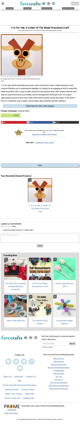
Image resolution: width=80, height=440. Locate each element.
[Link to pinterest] (24, 363)
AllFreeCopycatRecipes (58, 384)
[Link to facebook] (8, 363)
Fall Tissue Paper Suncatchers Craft (40, 286)
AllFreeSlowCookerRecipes (59, 387)
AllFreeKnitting (58, 363)
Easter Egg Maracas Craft (64, 286)
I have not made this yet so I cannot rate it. (18, 231)
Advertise (18, 378)
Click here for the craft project (40, 107)
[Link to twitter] (16, 363)
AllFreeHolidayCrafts (58, 366)
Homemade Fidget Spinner (64, 323)
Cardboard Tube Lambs (44, 144)
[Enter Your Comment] (40, 239)
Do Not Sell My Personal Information (20, 386)
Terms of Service (12, 399)
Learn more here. (11, 414)
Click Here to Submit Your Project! (44, 136)
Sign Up (72, 345)
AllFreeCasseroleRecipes (58, 390)
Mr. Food (59, 378)
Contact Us (31, 378)
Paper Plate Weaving (16, 322)
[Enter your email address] (55, 345)
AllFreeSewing (58, 375)
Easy (40, 166)
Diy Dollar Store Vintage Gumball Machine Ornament (15, 288)
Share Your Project (13, 395)
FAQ (19, 382)
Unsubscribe (28, 399)
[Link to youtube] (20, 369)
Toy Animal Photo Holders (40, 323)
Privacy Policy (27, 391)
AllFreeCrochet (58, 360)
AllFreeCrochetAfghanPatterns (59, 369)
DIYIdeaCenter (58, 372)
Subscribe (29, 395)
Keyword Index (12, 391)
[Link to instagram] (31, 363)
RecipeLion (59, 381)
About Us (7, 378)
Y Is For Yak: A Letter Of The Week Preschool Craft (40, 210)
